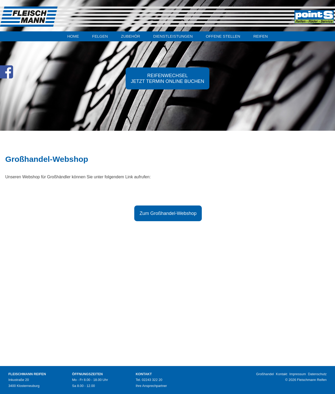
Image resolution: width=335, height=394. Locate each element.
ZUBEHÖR (130, 36)
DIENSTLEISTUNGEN (173, 36)
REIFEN (260, 36)
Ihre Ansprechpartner (151, 386)
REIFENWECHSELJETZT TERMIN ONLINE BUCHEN (167, 78)
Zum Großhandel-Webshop (168, 213)
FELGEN (100, 36)
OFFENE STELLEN (223, 36)
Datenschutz (317, 374)
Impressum (297, 374)
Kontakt (281, 374)
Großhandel (265, 374)
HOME (73, 36)
